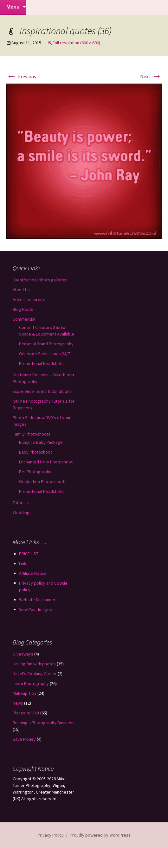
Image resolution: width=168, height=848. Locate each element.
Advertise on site (29, 299)
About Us (21, 289)
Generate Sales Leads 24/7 (44, 353)
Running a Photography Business (43, 723)
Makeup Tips (24, 693)
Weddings (22, 512)
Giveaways (23, 654)
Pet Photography (35, 471)
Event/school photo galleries (40, 280)
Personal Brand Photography (46, 344)
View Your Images (35, 609)
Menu (13, 6)
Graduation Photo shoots (43, 481)
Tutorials (21, 503)
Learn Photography (31, 683)
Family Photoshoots (31, 434)
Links (24, 563)
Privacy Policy (50, 835)
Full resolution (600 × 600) (76, 43)
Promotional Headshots (41, 363)
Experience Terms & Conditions (42, 391)
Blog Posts (23, 309)
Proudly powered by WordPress (100, 835)
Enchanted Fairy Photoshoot (46, 462)
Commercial (24, 319)
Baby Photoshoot (35, 452)
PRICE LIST (28, 553)
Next (151, 76)
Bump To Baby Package (41, 442)
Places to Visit (26, 713)
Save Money (24, 739)
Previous (21, 76)
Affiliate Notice (33, 573)
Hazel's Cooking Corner (35, 673)
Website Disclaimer (37, 599)
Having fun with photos (34, 664)
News (18, 703)
